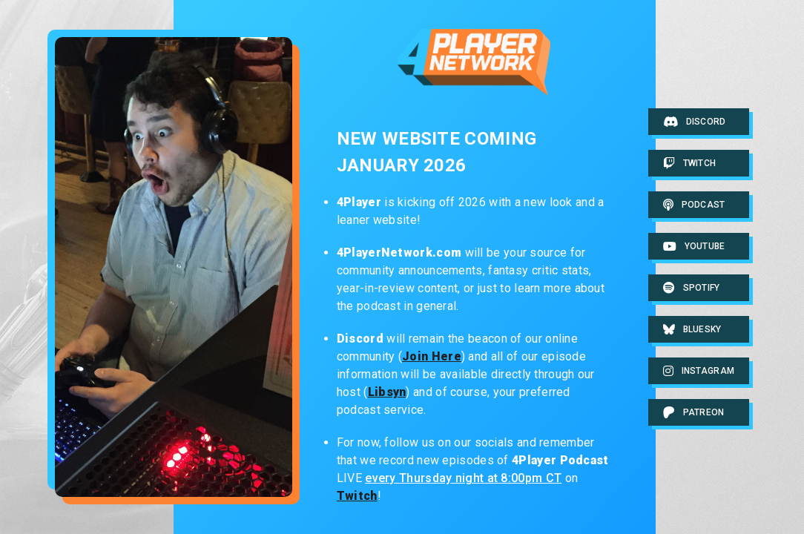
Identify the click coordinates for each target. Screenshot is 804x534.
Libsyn (387, 392)
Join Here (431, 356)
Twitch (357, 496)
